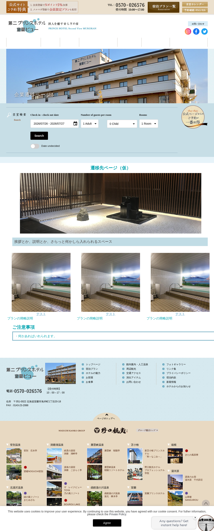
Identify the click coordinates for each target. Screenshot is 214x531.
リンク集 (171, 368)
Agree (107, 523)
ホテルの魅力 (23, 42)
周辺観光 (129, 42)
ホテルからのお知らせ (178, 386)
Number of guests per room (93, 114)
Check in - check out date (44, 114)
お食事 (69, 42)
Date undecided (45, 145)
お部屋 (50, 42)
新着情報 (171, 382)
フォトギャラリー (176, 364)
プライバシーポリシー (178, 373)
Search (39, 135)
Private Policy (117, 514)
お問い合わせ (207, 42)
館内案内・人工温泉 (98, 42)
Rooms (143, 114)
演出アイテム (133, 377)
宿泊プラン (92, 368)
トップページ (93, 364)
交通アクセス (155, 42)
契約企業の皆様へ (188, 42)
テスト (41, 314)
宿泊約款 (171, 377)
